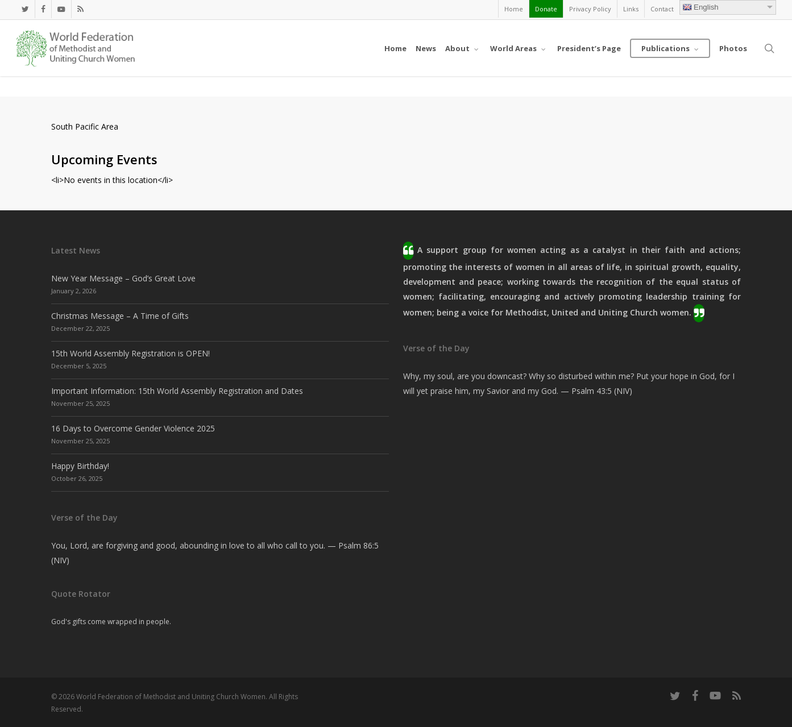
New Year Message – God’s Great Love (123, 278)
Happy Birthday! (80, 465)
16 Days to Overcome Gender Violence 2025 (133, 428)
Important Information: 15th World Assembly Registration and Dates (177, 390)
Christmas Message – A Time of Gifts (120, 315)
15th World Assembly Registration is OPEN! (130, 353)
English (701, 7)
